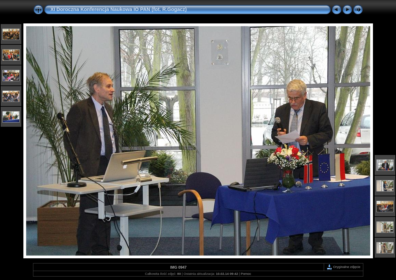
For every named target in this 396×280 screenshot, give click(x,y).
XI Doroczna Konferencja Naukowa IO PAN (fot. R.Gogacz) (119, 9)
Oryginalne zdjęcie (344, 267)
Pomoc (246, 274)
